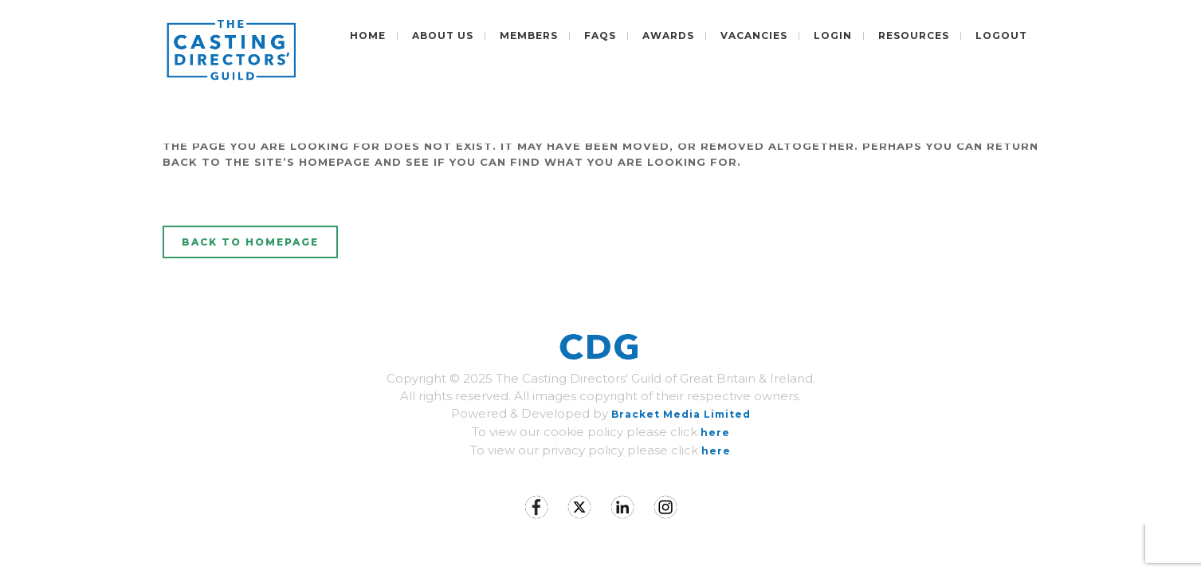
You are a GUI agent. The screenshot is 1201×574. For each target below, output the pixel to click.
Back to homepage (250, 242)
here (715, 432)
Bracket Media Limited (681, 414)
